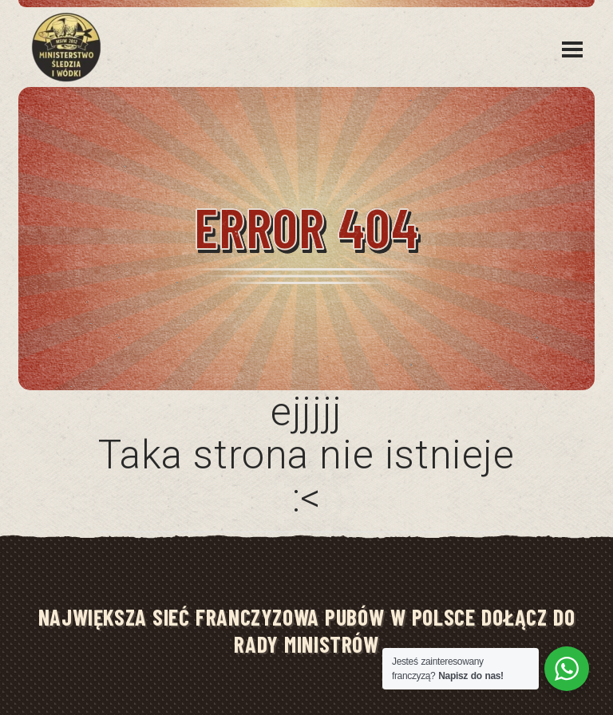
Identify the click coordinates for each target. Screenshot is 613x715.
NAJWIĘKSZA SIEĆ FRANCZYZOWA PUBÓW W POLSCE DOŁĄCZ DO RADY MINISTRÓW (306, 630)
